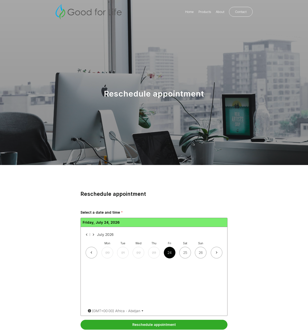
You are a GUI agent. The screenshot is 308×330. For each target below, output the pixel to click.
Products (204, 12)
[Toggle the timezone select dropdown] (116, 311)
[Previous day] (91, 252)
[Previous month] (87, 235)
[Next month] (93, 235)
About (220, 12)
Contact (241, 12)
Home (189, 12)
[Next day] (216, 252)
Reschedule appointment (154, 325)
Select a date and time (102, 212)
